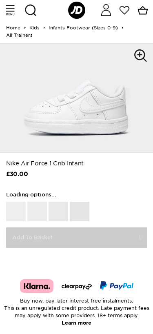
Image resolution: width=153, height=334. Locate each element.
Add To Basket (32, 237)
